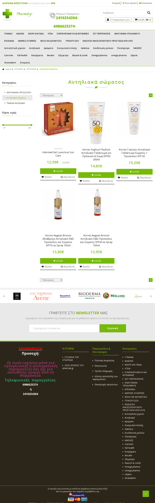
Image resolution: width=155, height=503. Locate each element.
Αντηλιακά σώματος (49, 69)
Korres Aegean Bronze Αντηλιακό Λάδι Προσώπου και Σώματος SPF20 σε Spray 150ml (96, 240)
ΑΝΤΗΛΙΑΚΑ (31, 69)
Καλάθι (58, 171)
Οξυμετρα (63, 55)
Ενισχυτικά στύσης (67, 48)
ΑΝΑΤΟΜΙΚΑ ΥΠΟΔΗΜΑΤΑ (127, 33)
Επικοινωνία (145, 3)
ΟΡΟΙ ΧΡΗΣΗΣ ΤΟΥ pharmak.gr (73, 367)
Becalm (50, 55)
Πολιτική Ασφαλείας (103, 360)
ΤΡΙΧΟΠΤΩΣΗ (72, 40)
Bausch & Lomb (79, 55)
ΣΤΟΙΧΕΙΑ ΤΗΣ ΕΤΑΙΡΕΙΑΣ (71, 358)
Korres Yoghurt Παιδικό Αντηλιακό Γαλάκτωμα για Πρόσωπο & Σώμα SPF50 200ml (96, 154)
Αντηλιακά (34, 48)
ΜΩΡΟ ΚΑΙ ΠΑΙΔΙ (36, 33)
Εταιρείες (25, 62)
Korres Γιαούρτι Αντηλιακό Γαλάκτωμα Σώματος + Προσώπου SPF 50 (134, 153)
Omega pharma (99, 55)
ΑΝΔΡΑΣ (20, 33)
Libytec (134, 55)
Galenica (85, 48)
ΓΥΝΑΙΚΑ (8, 33)
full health (22, 55)
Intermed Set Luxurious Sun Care (58, 154)
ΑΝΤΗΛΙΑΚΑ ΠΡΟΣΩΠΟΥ (17, 92)
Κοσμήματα (37, 55)
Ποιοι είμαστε (129, 3)
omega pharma (119, 55)
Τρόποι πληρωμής (102, 371)
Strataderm (10, 62)
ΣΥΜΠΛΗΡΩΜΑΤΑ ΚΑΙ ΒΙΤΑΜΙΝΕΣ (73, 33)
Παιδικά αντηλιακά (14, 103)
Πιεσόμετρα (123, 48)
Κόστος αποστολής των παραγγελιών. (105, 378)
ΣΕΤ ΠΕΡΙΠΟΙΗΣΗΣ (101, 33)
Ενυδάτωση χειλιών (103, 48)
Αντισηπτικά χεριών (14, 48)
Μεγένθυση (68, 177)
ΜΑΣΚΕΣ (138, 48)
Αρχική (116, 3)
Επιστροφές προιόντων (105, 384)
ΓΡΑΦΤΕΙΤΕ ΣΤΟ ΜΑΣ (78, 312)
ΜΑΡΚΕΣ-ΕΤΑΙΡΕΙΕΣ (27, 40)
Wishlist (47, 177)
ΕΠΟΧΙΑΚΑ (9, 40)
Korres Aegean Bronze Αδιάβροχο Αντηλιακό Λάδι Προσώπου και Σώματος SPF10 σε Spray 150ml (58, 240)
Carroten (8, 55)
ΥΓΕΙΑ (50, 33)
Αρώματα (48, 48)
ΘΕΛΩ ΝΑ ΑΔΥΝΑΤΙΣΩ (51, 40)
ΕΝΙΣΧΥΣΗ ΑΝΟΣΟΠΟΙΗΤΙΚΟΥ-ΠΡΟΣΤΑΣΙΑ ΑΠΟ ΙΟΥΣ (108, 40)
